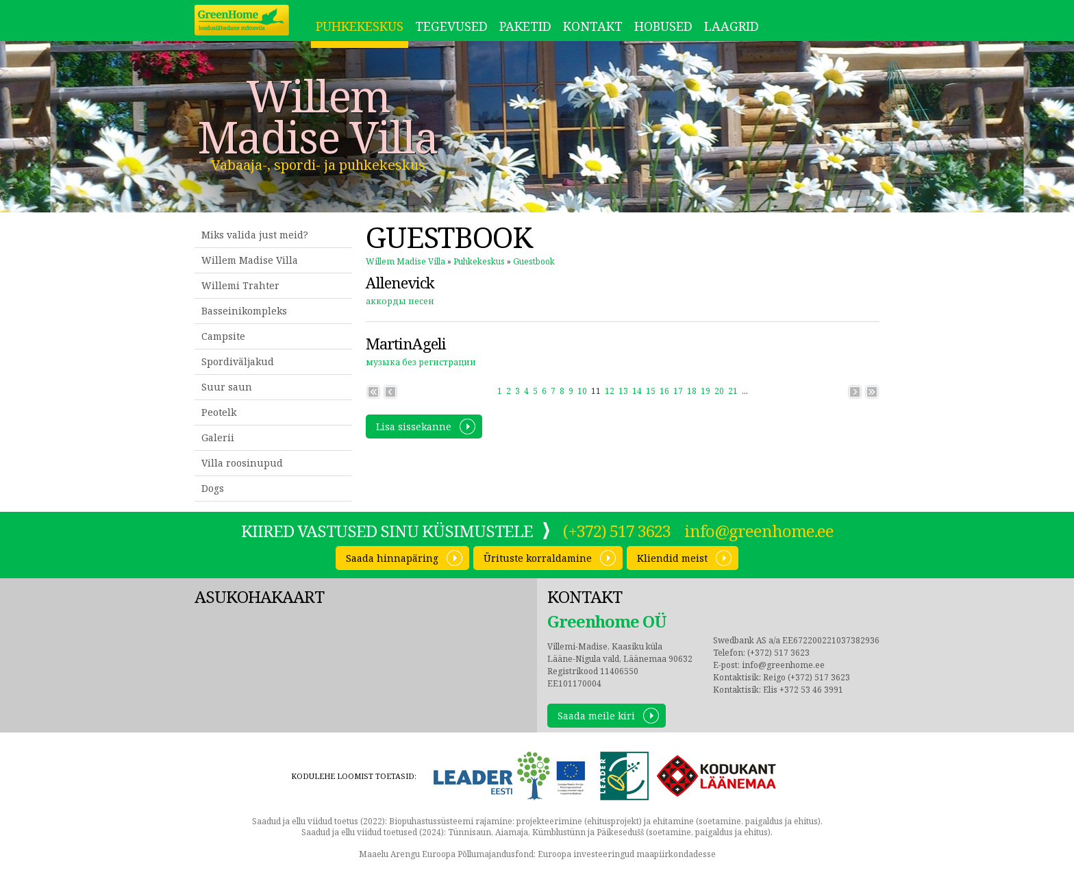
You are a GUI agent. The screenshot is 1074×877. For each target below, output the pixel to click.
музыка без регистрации (421, 362)
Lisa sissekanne (413, 426)
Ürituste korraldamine (538, 558)
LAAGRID (731, 26)
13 (623, 391)
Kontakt (593, 26)
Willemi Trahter (240, 285)
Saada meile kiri (596, 715)
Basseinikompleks (244, 310)
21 (733, 391)
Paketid (525, 26)
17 (678, 391)
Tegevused (451, 26)
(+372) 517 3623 (617, 530)
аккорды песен (400, 301)
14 (637, 391)
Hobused (663, 26)
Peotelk (218, 412)
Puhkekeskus (359, 26)
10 (582, 391)
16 (664, 391)
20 (719, 391)
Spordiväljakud (237, 361)
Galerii (217, 437)
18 (692, 391)
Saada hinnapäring (392, 558)
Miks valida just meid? (254, 234)
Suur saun (226, 386)
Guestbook (534, 261)
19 (705, 391)
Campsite (223, 336)
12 (609, 391)
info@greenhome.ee (759, 530)
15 (650, 391)
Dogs (212, 488)
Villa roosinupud (242, 462)
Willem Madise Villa (318, 116)
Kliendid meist (672, 558)
